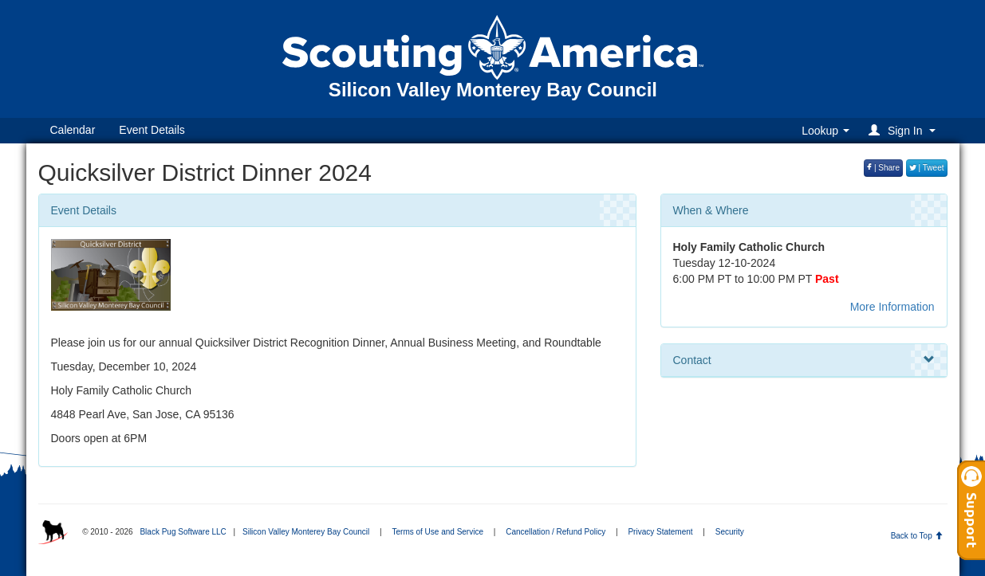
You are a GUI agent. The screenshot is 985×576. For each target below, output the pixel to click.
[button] (904, 130)
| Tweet (926, 167)
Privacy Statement (660, 531)
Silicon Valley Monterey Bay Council (305, 531)
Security (729, 531)
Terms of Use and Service (438, 531)
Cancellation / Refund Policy (555, 531)
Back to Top (917, 535)
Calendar (73, 129)
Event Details (151, 129)
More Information (892, 306)
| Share (883, 167)
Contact (804, 360)
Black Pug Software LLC (183, 531)
